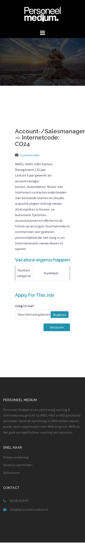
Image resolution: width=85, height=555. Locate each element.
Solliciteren (11, 472)
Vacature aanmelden (17, 465)
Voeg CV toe (24, 306)
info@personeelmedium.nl (29, 509)
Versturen (57, 327)
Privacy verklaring (16, 457)
